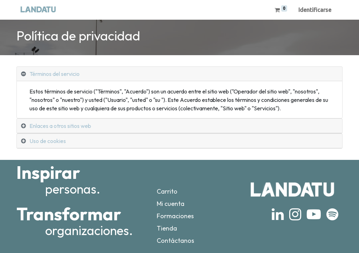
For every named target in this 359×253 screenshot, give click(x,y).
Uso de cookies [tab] (47, 140)
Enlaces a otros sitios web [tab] (60, 125)
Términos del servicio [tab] (54, 73)
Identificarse (314, 10)
